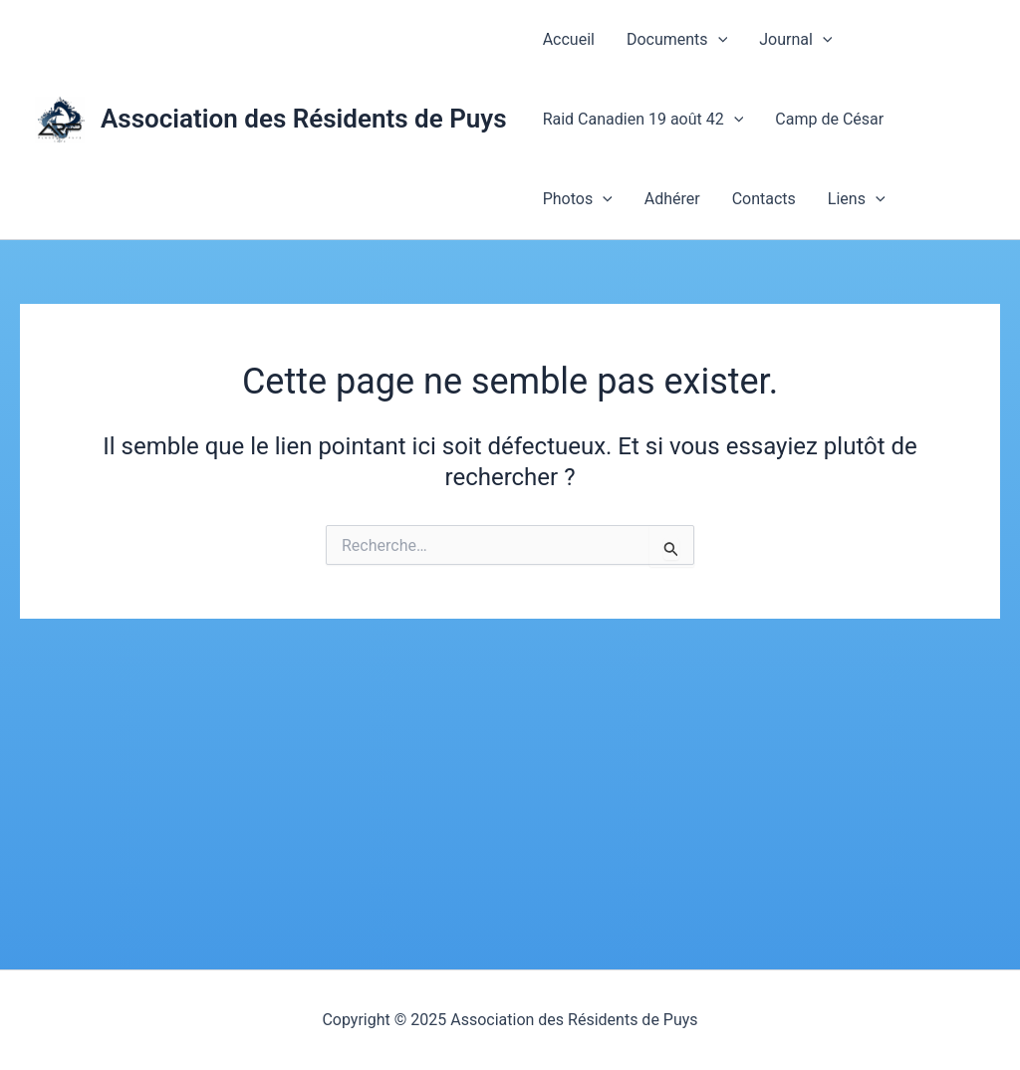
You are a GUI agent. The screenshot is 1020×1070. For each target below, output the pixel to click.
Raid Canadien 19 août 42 (643, 119)
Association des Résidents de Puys (304, 119)
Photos (578, 199)
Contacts (764, 198)
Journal (795, 40)
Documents (677, 40)
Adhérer (672, 198)
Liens (857, 199)
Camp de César (829, 119)
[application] (718, 40)
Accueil (569, 39)
